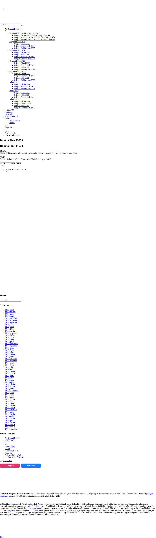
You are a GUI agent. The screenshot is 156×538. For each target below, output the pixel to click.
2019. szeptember (11, 320)
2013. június (9, 401)
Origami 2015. (20, 169)
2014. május (9, 395)
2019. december (11, 318)
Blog (6, 444)
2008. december (11, 429)
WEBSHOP (9, 440)
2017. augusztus (11, 346)
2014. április (9, 397)
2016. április (9, 369)
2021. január (9, 316)
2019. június (9, 327)
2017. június (9, 350)
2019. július (9, 325)
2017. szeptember (11, 344)
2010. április (9, 420)
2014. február (10, 399)
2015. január (9, 388)
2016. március (10, 371)
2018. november (11, 333)
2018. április (9, 342)
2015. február (10, 386)
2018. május (9, 339)
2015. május (9, 380)
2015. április (9, 382)
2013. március (10, 405)
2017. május (9, 352)
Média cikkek (10, 447)
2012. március (10, 414)
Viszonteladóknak (11, 451)
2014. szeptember (11, 391)
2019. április (9, 329)
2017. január (9, 356)
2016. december (11, 359)
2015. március (10, 384)
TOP (2, 537)
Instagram (10, 466)
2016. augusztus (11, 361)
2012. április (9, 412)
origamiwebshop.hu (35, 508)
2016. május (9, 367)
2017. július (9, 348)
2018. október (10, 335)
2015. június (9, 378)
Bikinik (7, 442)
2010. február (10, 425)
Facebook (31, 466)
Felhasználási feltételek (13, 455)
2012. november (11, 410)
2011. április (9, 416)
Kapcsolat (8, 453)
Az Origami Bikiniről (13, 438)
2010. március (10, 423)
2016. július (9, 363)
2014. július (9, 393)
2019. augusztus (11, 322)
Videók (7, 449)
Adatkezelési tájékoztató (14, 457)
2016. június (9, 365)
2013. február (10, 408)
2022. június (9, 310)
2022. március (10, 312)
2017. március (10, 354)
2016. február (10, 374)
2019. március (10, 331)
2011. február (10, 418)
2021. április (9, 314)
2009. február (10, 427)
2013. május (9, 403)
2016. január (9, 376)
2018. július (9, 337)
